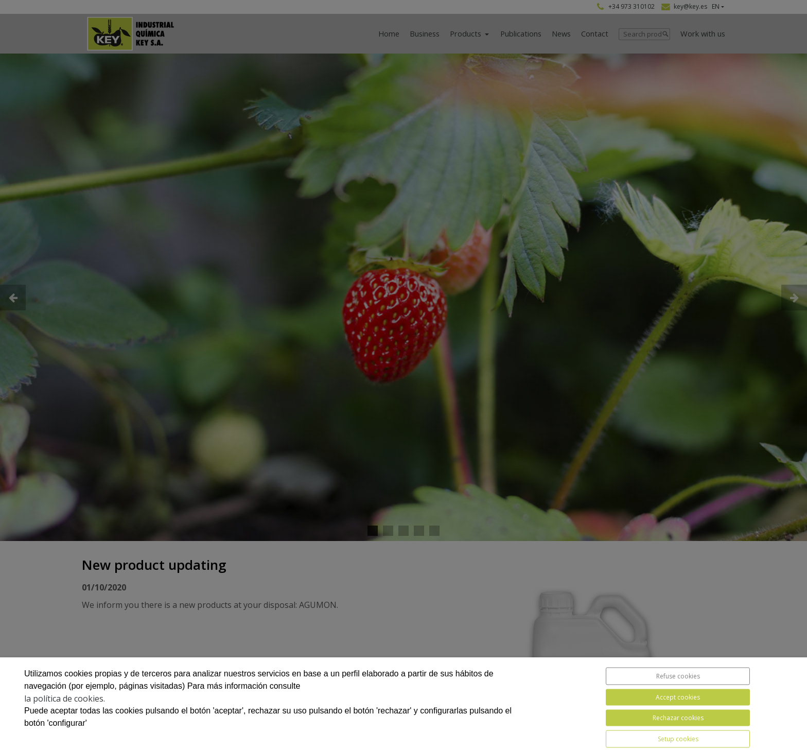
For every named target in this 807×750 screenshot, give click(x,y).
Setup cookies (678, 739)
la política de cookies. (64, 698)
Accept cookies (678, 697)
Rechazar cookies (678, 717)
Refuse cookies (678, 676)
